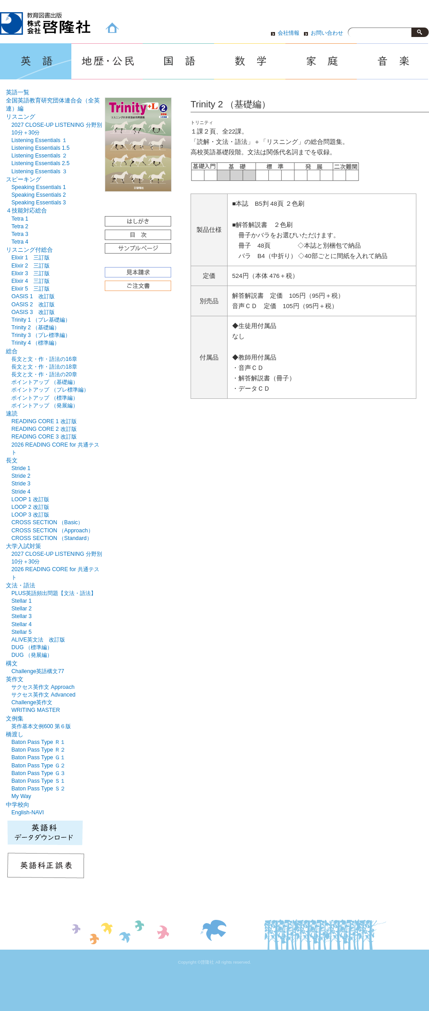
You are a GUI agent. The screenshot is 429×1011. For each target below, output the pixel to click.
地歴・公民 (107, 61)
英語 (35, 61)
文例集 (14, 718)
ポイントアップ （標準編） (44, 398)
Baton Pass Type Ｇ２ (38, 765)
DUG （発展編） (31, 655)
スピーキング (23, 179)
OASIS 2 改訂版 (33, 304)
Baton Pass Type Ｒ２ (38, 750)
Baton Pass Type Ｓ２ (38, 788)
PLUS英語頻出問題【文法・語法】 (53, 593)
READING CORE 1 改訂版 (43, 421)
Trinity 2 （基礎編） (35, 327)
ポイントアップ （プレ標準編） (50, 390)
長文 (12, 460)
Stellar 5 (21, 632)
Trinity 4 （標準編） (35, 343)
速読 (12, 413)
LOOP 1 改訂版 (30, 499)
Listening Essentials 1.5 (40, 148)
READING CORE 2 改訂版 (43, 429)
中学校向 (17, 804)
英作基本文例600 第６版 (41, 726)
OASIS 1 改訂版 (33, 296)
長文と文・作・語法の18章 (44, 367)
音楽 (392, 61)
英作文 (14, 679)
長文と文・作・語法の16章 (44, 359)
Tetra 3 (19, 234)
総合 (12, 351)
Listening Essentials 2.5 (40, 163)
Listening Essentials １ (39, 140)
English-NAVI (27, 812)
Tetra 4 (19, 242)
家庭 (321, 61)
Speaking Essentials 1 (38, 187)
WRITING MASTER (35, 710)
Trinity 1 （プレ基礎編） (40, 320)
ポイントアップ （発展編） (44, 405)
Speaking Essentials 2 (38, 195)
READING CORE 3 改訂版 (43, 437)
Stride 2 (20, 476)
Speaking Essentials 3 (38, 202)
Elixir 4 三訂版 (30, 281)
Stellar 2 (21, 608)
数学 (249, 61)
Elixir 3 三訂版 (30, 273)
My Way (21, 796)
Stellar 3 (21, 616)
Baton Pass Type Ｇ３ (38, 773)
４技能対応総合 (26, 210)
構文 (12, 663)
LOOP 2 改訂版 (30, 507)
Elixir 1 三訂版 (30, 257)
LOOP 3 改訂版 (30, 515)
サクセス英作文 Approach (43, 687)
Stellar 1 (21, 601)
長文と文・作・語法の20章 (44, 374)
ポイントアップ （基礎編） (44, 382)
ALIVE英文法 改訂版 (38, 640)
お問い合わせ (327, 33)
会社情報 (288, 33)
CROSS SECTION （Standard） (51, 538)
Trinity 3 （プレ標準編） (40, 335)
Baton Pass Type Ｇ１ (38, 757)
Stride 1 (20, 468)
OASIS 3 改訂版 (33, 312)
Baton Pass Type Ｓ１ (38, 781)
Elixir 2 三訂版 (30, 266)
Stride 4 (20, 492)
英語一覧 (17, 92)
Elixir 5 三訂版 (30, 289)
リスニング (20, 116)
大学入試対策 (23, 546)
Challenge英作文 (31, 702)
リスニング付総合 (29, 249)
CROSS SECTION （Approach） (52, 530)
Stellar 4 (21, 624)
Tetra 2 (19, 226)
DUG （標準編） (31, 647)
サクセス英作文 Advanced (43, 695)
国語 (178, 61)
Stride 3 (20, 483)
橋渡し (14, 734)
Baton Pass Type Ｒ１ (38, 742)
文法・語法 (20, 585)
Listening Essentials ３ (39, 171)
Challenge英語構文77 (37, 671)
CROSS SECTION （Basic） (47, 522)
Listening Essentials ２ (39, 155)
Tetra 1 (19, 219)
